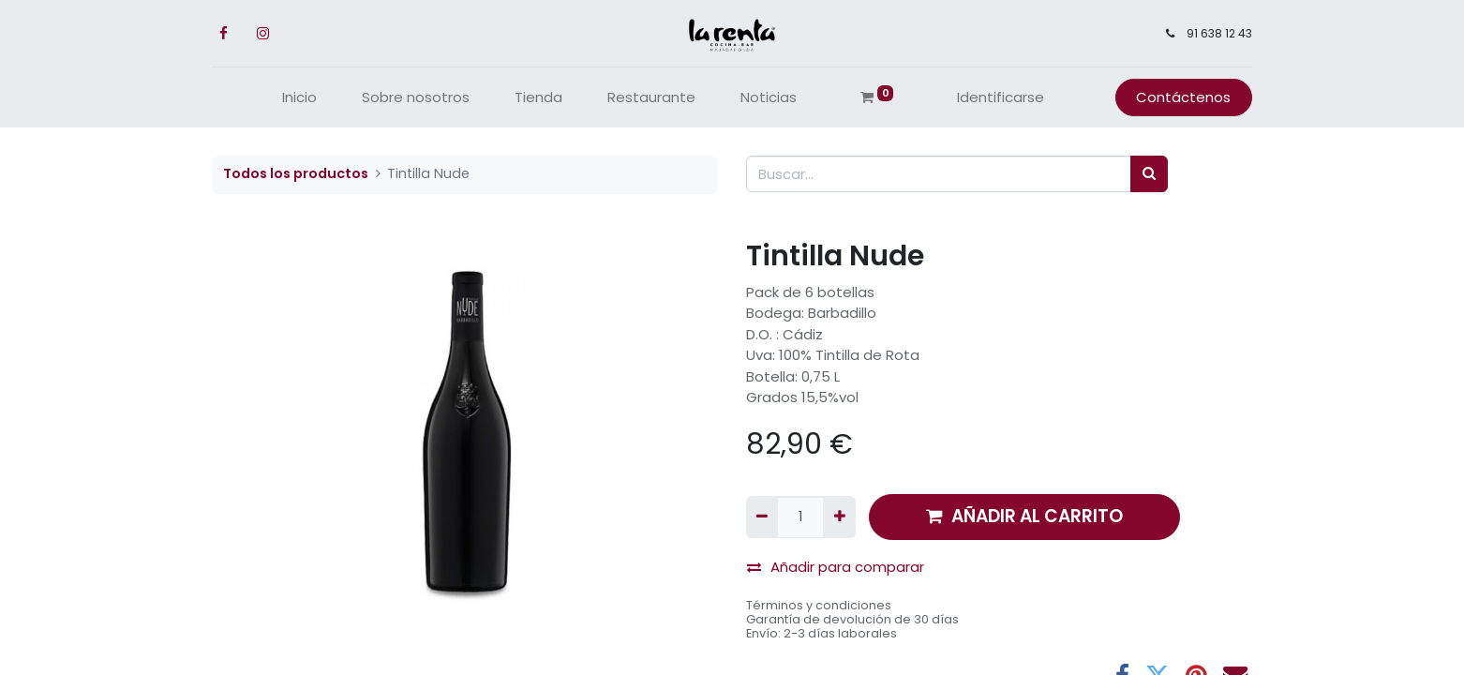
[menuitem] (299, 98)
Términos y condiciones (818, 605)
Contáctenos (1183, 97)
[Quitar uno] (762, 517)
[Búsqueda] (1149, 174)
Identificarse (1000, 97)
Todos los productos (295, 173)
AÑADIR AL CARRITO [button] (1024, 516)
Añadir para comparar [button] (835, 567)
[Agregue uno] (839, 517)
